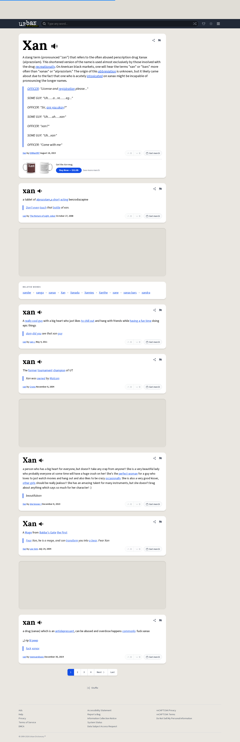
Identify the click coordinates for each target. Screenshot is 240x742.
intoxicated (95, 76)
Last (112, 672)
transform (72, 540)
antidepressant (64, 631)
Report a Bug (94, 714)
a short (55, 200)
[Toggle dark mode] (211, 24)
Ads (20, 710)
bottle (56, 208)
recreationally (45, 66)
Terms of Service (27, 722)
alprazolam (43, 200)
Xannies (89, 293)
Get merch (153, 153)
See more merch (91, 170)
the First (62, 532)
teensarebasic (37, 657)
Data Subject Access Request (102, 726)
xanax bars (130, 293)
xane (115, 293)
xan (24, 216)
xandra (146, 293)
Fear (29, 540)
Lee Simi (34, 549)
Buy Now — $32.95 (68, 170)
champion (59, 370)
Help (21, 714)
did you (36, 333)
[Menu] (218, 24)
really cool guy (34, 321)
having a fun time (140, 321)
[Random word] (195, 24)
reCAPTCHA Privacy (166, 710)
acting (64, 200)
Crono (33, 387)
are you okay (55, 107)
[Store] (204, 24)
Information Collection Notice (102, 718)
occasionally (113, 478)
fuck (28, 648)
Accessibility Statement (99, 710)
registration (67, 88)
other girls (29, 483)
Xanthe (103, 293)
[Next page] (101, 672)
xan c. (32, 342)
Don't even (32, 208)
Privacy (22, 718)
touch (43, 208)
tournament (45, 370)
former (32, 370)
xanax (52, 293)
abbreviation (107, 71)
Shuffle (92, 688)
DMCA (21, 726)
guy (60, 333)
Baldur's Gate (47, 532)
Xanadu (75, 293)
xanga (40, 293)
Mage (28, 532)
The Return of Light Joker (43, 216)
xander (27, 293)
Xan (24, 153)
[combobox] (120, 23)
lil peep (33, 640)
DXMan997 (35, 153)
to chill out (87, 321)
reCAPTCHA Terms (165, 714)
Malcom (54, 378)
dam (29, 333)
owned (41, 378)
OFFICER (33, 88)
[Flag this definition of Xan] (159, 40)
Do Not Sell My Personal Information (174, 718)
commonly (128, 631)
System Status (95, 722)
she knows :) (36, 504)
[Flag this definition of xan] (160, 189)
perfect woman (128, 474)
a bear (93, 540)
